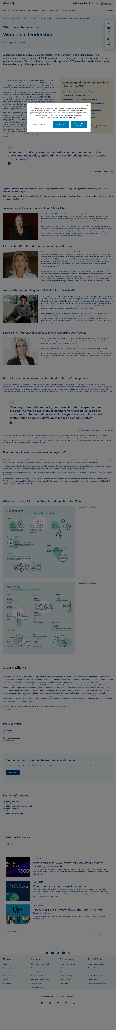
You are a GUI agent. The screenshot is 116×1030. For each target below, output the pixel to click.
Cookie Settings (40, 125)
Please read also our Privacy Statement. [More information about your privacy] (62, 117)
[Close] (88, 106)
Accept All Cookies (79, 124)
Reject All (61, 125)
